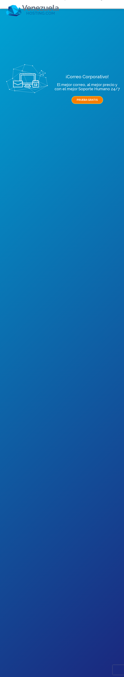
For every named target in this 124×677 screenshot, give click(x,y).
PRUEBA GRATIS (87, 99)
